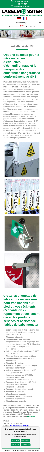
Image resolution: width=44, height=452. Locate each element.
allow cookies (25, 440)
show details (15, 440)
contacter (31, 416)
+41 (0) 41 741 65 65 (21, 1)
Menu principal (28, 22)
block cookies (15, 444)
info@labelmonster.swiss (22, 6)
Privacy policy (26, 444)
